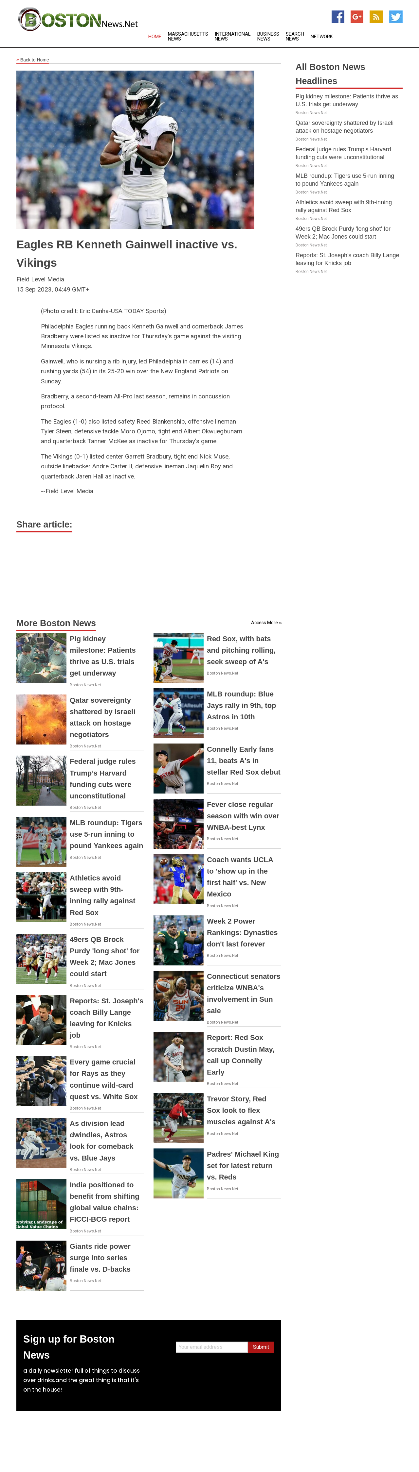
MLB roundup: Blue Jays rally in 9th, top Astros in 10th (241, 705)
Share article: (44, 524)
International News (233, 37)
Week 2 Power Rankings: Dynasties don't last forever (242, 932)
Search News (295, 37)
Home (154, 36)
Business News (268, 37)
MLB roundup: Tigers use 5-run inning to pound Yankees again (106, 834)
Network (322, 36)
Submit (261, 1347)
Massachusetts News (188, 37)
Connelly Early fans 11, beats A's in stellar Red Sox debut (244, 760)
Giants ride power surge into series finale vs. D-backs (100, 1257)
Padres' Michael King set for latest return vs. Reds (243, 1165)
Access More (264, 622)
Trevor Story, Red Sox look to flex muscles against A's (241, 1110)
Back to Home (32, 60)
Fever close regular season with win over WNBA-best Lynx (243, 815)
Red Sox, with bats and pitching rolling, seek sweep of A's (241, 650)
